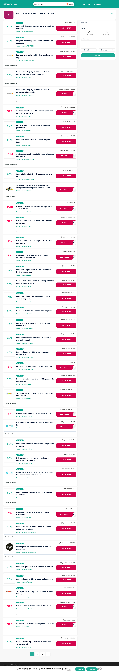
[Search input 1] (49, 4)
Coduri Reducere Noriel (23, 116)
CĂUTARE (98, 55)
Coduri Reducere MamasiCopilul (26, 532)
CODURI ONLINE (89, 33)
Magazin (101, 47)
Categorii (98, 4)
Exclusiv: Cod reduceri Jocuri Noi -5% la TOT (34, 366)
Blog (49, 666)
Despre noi (105, 666)
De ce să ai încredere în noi (92, 666)
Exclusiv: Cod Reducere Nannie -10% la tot (33, 606)
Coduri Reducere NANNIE (24, 609)
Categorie (84, 47)
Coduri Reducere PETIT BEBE (25, 46)
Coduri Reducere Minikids (24, 416)
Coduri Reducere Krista (23, 384)
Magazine (87, 4)
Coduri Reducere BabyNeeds (25, 159)
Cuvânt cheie (85, 39)
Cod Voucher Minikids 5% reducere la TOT (33, 413)
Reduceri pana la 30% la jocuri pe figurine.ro (34, 579)
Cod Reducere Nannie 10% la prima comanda (35, 624)
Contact (112, 666)
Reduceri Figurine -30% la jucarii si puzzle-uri (34, 567)
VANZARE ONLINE (106, 33)
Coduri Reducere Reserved (24, 498)
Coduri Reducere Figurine (24, 569)
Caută (83, 28)
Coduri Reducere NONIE (23, 518)
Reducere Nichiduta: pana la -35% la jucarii (34, 311)
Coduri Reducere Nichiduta (24, 32)
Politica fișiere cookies (76, 666)
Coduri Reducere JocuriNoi (24, 369)
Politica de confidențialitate (60, 666)
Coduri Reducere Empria (23, 246)
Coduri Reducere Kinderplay (25, 60)
